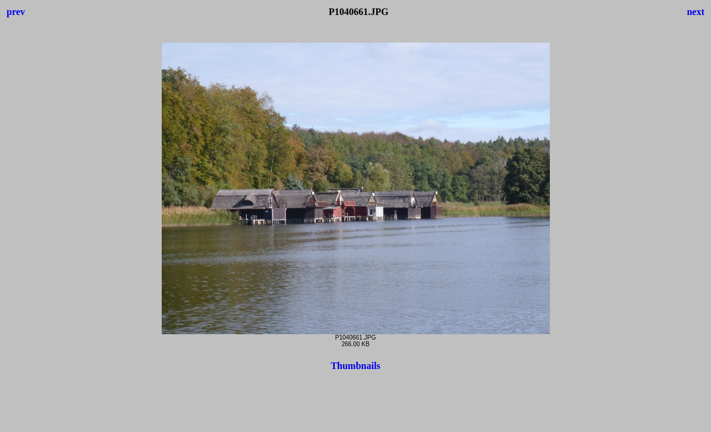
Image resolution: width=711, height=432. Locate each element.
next (695, 12)
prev (16, 12)
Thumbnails (355, 366)
